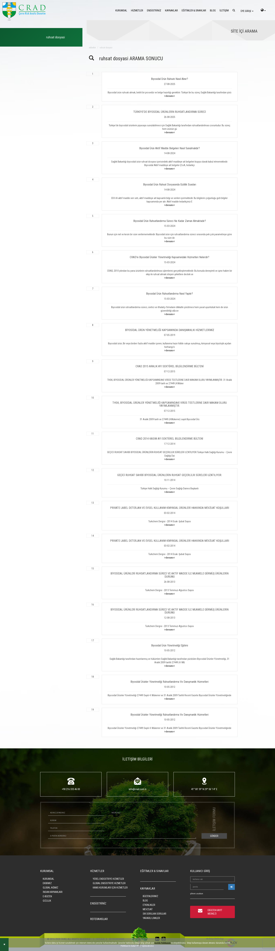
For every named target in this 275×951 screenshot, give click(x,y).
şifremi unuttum (196, 894)
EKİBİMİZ (47, 883)
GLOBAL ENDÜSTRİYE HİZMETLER (109, 883)
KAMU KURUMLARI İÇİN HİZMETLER (110, 887)
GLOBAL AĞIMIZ (50, 887)
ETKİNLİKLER (149, 905)
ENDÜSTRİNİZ (154, 10)
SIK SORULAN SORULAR (154, 913)
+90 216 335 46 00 (71, 789)
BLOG (213, 10)
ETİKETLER (92, 47)
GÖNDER (214, 836)
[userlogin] (231, 887)
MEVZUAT (148, 909)
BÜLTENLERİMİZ (150, 896)
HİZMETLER (137, 10)
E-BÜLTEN (47, 896)
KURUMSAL (121, 10)
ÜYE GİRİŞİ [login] (247, 11)
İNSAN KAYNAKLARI (52, 892)
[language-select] (263, 10)
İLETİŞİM (224, 10)
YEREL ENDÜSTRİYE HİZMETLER (108, 878)
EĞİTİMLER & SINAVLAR (194, 10)
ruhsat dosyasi (106, 47)
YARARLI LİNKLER (151, 918)
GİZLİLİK (47, 900)
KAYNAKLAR (171, 10)
